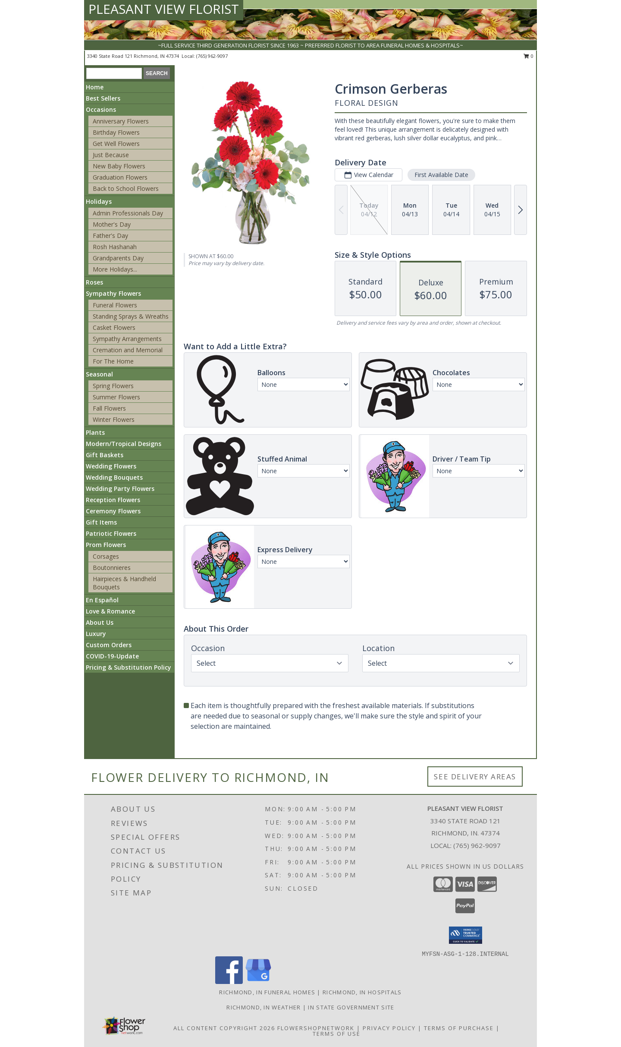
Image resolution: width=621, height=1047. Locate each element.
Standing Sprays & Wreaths (131, 316)
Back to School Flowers (126, 188)
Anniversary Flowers (121, 121)
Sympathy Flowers (113, 293)
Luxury (96, 633)
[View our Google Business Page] (258, 981)
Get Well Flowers (116, 143)
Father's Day (110, 235)
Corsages (106, 556)
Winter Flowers (114, 419)
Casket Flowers (114, 327)
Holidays (99, 201)
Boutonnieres (112, 567)
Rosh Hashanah (115, 247)
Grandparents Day (118, 258)
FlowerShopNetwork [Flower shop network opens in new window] (315, 1028)
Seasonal (99, 374)
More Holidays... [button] (115, 269)
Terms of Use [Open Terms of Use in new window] (337, 1034)
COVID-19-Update (112, 656)
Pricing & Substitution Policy (128, 667)
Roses (94, 282)
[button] (465, 935)
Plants (95, 432)
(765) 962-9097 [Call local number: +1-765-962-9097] (212, 56)
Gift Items (101, 522)
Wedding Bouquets (114, 477)
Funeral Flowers (115, 305)
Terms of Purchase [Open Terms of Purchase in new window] (459, 1028)
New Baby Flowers (119, 166)
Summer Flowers (116, 397)
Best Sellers (103, 98)
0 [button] (528, 56)
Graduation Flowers (120, 177)
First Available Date (441, 175)
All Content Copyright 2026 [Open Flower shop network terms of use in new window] (224, 1028)
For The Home (113, 361)
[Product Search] (114, 73)
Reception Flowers (113, 500)
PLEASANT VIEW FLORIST (163, 8)
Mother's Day (112, 224)
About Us (99, 622)
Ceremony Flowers (113, 511)
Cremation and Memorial (128, 350)
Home (95, 87)
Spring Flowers (113, 386)
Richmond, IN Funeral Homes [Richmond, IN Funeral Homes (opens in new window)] (267, 992)
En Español (102, 600)
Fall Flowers (109, 408)
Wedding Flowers (111, 466)
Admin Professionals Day (128, 213)
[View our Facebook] (229, 981)
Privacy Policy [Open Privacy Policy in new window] (389, 1028)
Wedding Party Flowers (120, 488)
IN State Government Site (351, 1007)
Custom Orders (109, 645)
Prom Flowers (106, 545)
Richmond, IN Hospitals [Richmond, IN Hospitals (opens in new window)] (362, 992)
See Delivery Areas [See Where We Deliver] (475, 776)
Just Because (111, 155)
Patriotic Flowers (111, 533)
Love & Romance (110, 611)
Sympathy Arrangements (127, 339)
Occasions (101, 109)
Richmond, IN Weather (263, 1007)
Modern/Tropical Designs (123, 444)
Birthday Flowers (116, 132)
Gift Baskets (104, 455)
